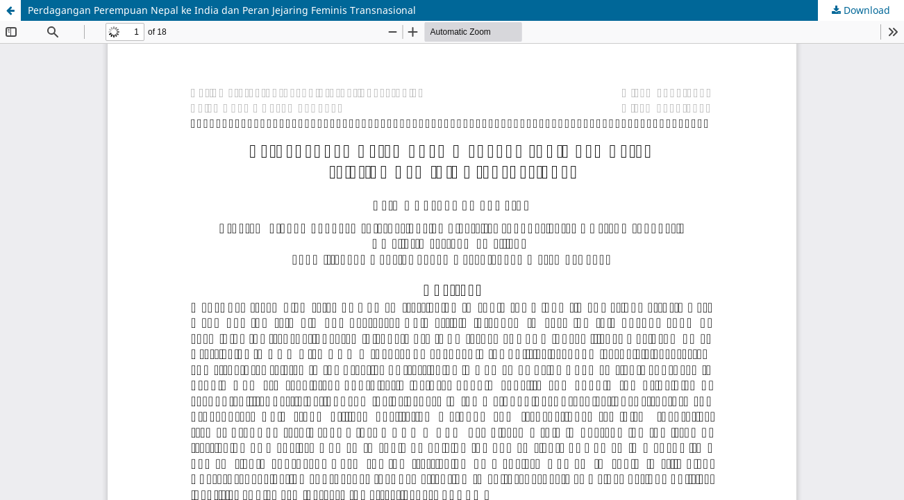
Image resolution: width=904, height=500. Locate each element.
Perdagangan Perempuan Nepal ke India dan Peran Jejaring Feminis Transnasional (222, 10)
